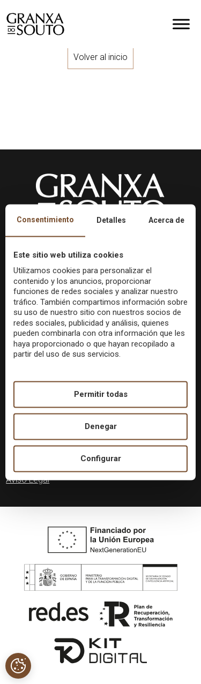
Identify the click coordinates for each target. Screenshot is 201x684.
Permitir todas (101, 394)
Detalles (111, 220)
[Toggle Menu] (181, 24)
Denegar (101, 426)
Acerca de (166, 220)
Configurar (100, 458)
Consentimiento (45, 219)
